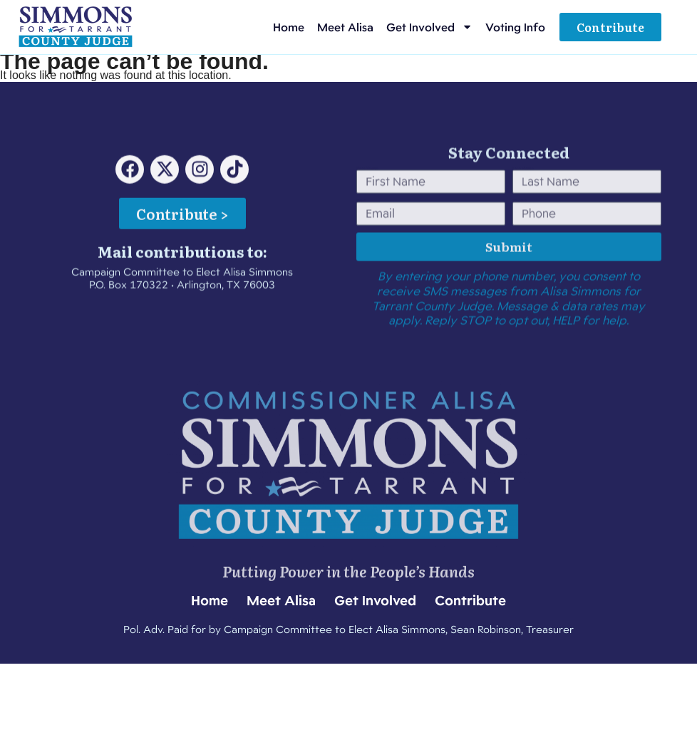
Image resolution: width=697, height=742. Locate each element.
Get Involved (429, 26)
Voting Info (515, 27)
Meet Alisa (345, 27)
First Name (367, 191)
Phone (519, 223)
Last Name (523, 191)
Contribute (470, 600)
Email (361, 223)
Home (288, 27)
